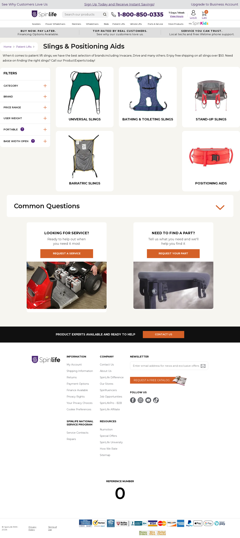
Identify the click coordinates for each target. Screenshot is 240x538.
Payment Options (78, 384)
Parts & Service (154, 24)
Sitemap (105, 455)
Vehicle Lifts (135, 24)
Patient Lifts (118, 24)
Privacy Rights (76, 396)
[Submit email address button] (203, 366)
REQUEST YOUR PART (173, 253)
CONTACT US (163, 334)
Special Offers (108, 436)
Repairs (71, 439)
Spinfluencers (108, 390)
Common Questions (119, 207)
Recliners (76, 24)
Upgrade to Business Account (214, 4)
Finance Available (77, 390)
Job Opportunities (111, 396)
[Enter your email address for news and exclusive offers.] (169, 366)
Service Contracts (77, 432)
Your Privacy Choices (79, 403)
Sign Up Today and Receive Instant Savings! (119, 4)
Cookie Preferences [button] (79, 409)
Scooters (36, 24)
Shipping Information (80, 371)
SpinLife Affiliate (110, 409)
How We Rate (108, 448)
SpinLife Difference (112, 377)
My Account (74, 364)
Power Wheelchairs (55, 24)
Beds (106, 24)
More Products (175, 24)
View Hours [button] (176, 16)
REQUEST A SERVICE (66, 253)
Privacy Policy (32, 528)
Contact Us (107, 364)
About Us (105, 371)
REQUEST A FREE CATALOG (152, 380)
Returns (72, 377)
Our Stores (106, 384)
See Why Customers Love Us (25, 4)
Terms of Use (52, 528)
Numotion (106, 429)
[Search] (104, 14)
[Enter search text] (85, 14)
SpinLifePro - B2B (111, 403)
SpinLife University (111, 442)
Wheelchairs (92, 24)
